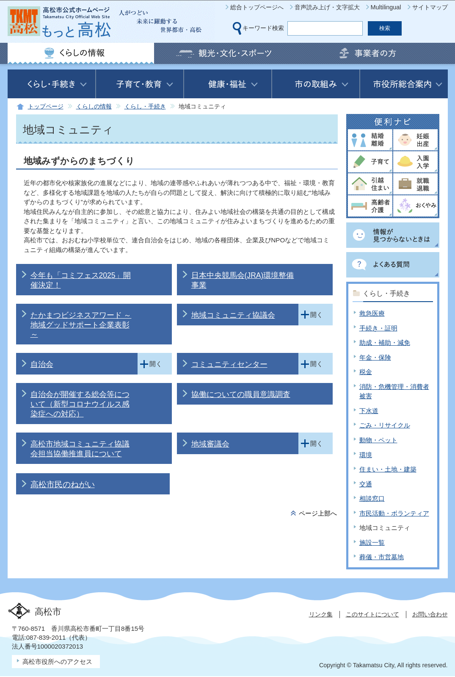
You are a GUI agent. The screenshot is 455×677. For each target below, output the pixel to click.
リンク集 (321, 614)
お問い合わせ (430, 614)
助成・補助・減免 (384, 342)
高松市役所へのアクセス (57, 661)
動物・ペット (378, 440)
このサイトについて (372, 614)
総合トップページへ (257, 7)
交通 (365, 484)
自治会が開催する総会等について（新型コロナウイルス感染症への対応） (80, 404)
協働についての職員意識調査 (240, 394)
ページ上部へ (318, 513)
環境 (365, 454)
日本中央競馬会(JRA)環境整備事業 (242, 280)
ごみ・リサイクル (384, 425)
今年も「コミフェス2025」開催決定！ (80, 280)
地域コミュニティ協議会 (233, 315)
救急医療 (372, 313)
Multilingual (386, 7)
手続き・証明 (378, 328)
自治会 (41, 364)
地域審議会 (210, 444)
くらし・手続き (145, 106)
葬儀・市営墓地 (381, 556)
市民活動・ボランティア (394, 513)
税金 (365, 371)
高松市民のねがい (62, 484)
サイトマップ (430, 7)
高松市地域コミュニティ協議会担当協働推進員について (80, 449)
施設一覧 (372, 542)
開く (316, 314)
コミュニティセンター (229, 364)
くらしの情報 (94, 106)
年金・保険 (375, 357)
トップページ (45, 106)
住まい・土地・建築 (387, 469)
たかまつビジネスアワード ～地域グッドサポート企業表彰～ (81, 325)
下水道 (368, 410)
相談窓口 (372, 498)
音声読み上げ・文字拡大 (327, 7)
